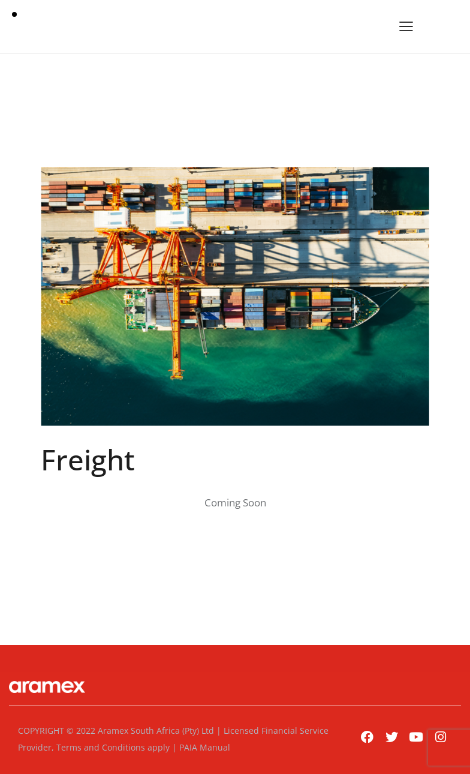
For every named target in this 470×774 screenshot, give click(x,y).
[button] (406, 26)
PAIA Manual (204, 747)
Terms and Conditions (100, 747)
